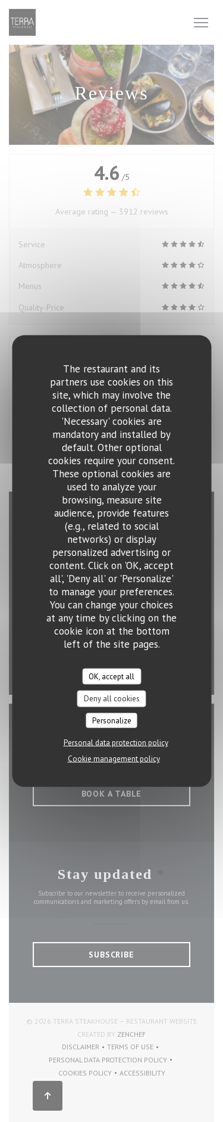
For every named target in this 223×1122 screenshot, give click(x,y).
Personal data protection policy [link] (116, 743)
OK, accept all (111, 676)
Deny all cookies (112, 699)
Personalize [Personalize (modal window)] (111, 720)
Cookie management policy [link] (114, 759)
